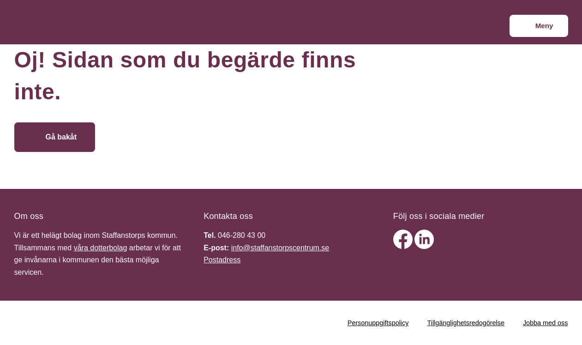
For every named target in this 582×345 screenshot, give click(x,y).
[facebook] (403, 246)
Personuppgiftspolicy (378, 323)
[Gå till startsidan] (163, 137)
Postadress (222, 260)
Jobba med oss (545, 323)
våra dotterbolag (100, 248)
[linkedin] (424, 246)
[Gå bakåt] (55, 137)
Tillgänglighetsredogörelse (465, 323)
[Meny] (539, 26)
